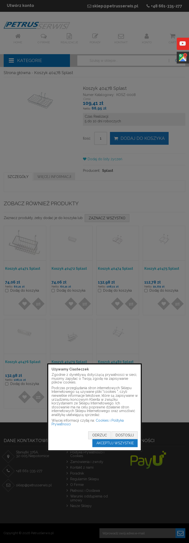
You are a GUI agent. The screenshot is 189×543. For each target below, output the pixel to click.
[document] (94, 407)
